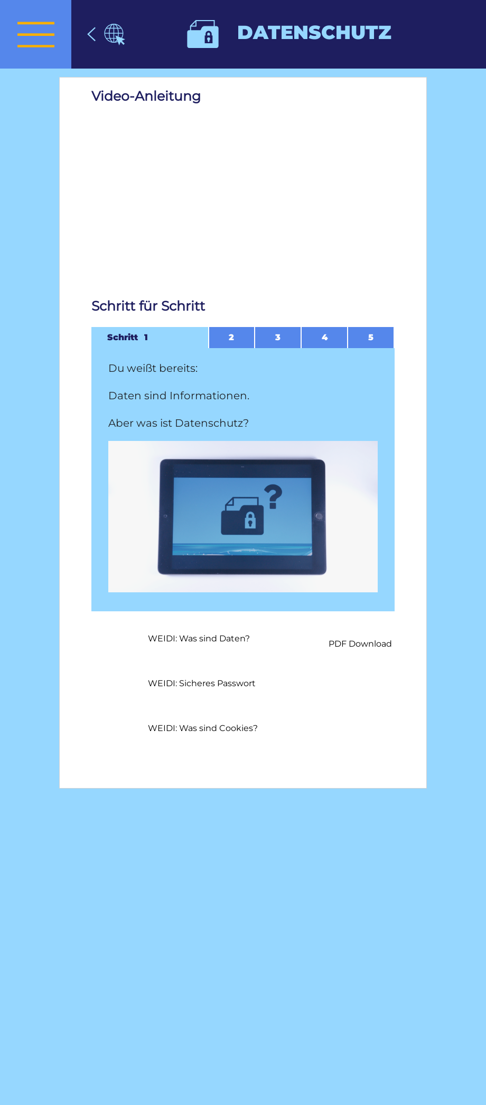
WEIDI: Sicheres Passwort (202, 683)
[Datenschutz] (106, 34)
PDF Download (360, 644)
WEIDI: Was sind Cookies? (203, 728)
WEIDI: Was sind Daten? (199, 638)
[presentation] (35, 34)
